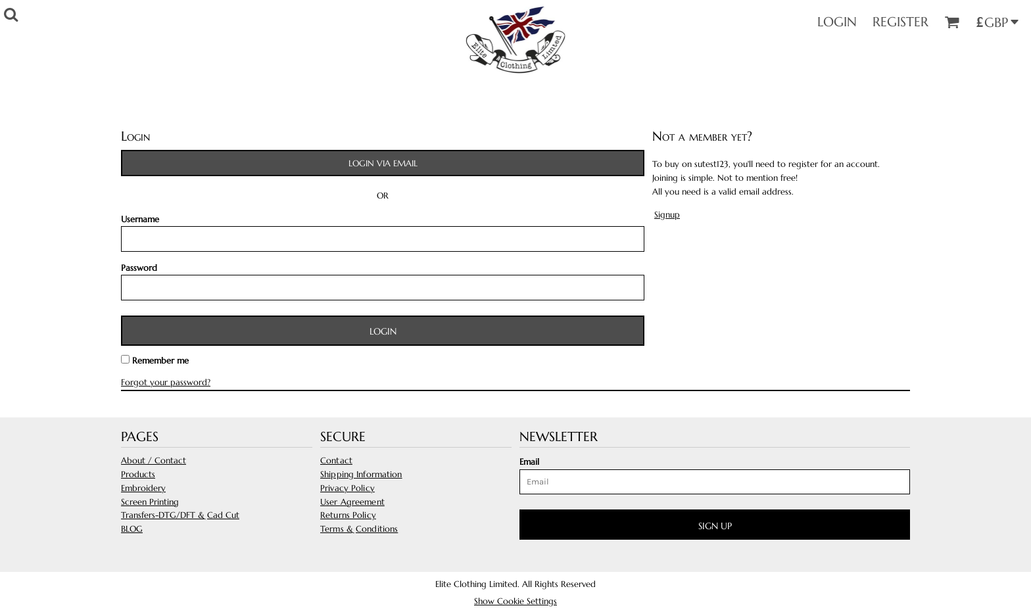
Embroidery (143, 488)
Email (529, 461)
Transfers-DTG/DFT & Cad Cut (180, 515)
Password (139, 267)
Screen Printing (150, 501)
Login (837, 22)
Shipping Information (361, 474)
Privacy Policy (347, 488)
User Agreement (352, 501)
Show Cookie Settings (515, 601)
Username (140, 219)
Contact (336, 460)
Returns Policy (348, 515)
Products (138, 474)
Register (900, 22)
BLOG (132, 528)
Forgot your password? (165, 382)
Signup (667, 214)
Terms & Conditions (359, 528)
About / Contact (153, 460)
